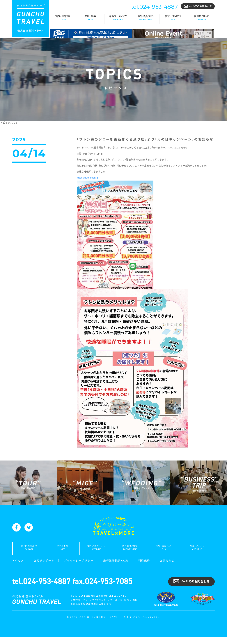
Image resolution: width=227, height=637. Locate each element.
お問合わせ (167, 560)
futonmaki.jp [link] (88, 177)
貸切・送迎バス (173, 19)
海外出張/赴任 (145, 19)
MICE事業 (90, 19)
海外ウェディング (118, 19)
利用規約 (144, 560)
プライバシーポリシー (78, 560)
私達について (201, 19)
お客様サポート (44, 560)
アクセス (18, 560)
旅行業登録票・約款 (115, 560)
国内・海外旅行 (63, 19)
